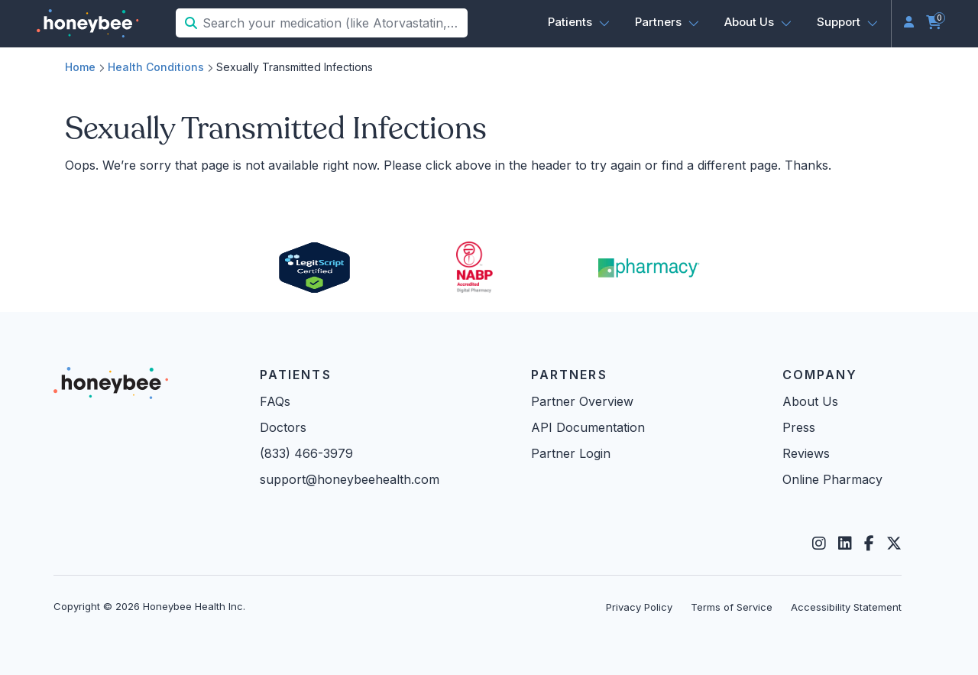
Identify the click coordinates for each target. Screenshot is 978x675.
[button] (579, 22)
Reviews (806, 453)
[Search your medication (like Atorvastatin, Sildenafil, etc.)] (333, 22)
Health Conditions (156, 66)
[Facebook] (869, 543)
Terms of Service (731, 607)
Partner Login (570, 453)
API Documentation (588, 427)
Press (798, 427)
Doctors (283, 427)
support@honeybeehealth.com (349, 479)
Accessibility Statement (846, 607)
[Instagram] (819, 543)
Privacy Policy (639, 607)
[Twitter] (894, 543)
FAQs (275, 401)
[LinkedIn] (845, 543)
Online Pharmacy (832, 479)
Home (80, 66)
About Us (810, 401)
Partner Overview (582, 401)
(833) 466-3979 (306, 453)
